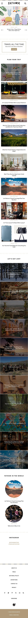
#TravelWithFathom (14, 544)
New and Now (14, 196)
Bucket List (14, 147)
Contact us (14, 583)
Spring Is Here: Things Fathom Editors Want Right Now (14, 30)
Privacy (14, 587)
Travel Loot (14, 27)
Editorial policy (14, 575)
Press (14, 572)
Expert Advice (14, 100)
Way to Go (14, 523)
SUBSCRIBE (14, 49)
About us (14, 568)
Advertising (14, 580)
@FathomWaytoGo (14, 542)
